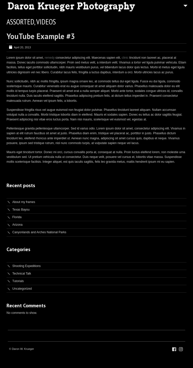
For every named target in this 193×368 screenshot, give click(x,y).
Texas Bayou (21, 209)
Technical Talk (21, 273)
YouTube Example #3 (41, 36)
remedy (49, 57)
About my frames (23, 202)
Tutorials (18, 281)
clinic (125, 57)
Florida (17, 217)
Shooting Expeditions (26, 266)
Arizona (17, 224)
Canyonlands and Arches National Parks (39, 232)
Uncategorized (22, 288)
